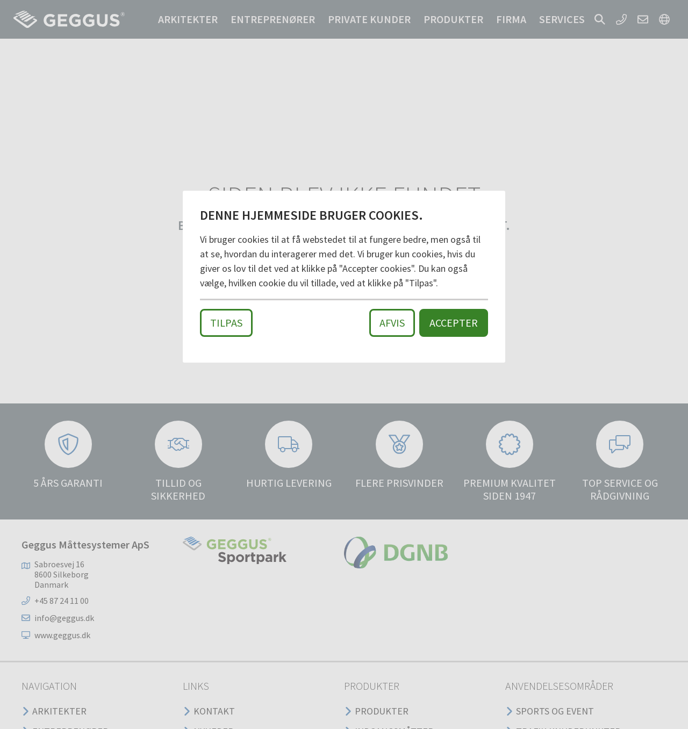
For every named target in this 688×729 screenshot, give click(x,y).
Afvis (392, 322)
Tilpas (226, 322)
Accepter (453, 322)
